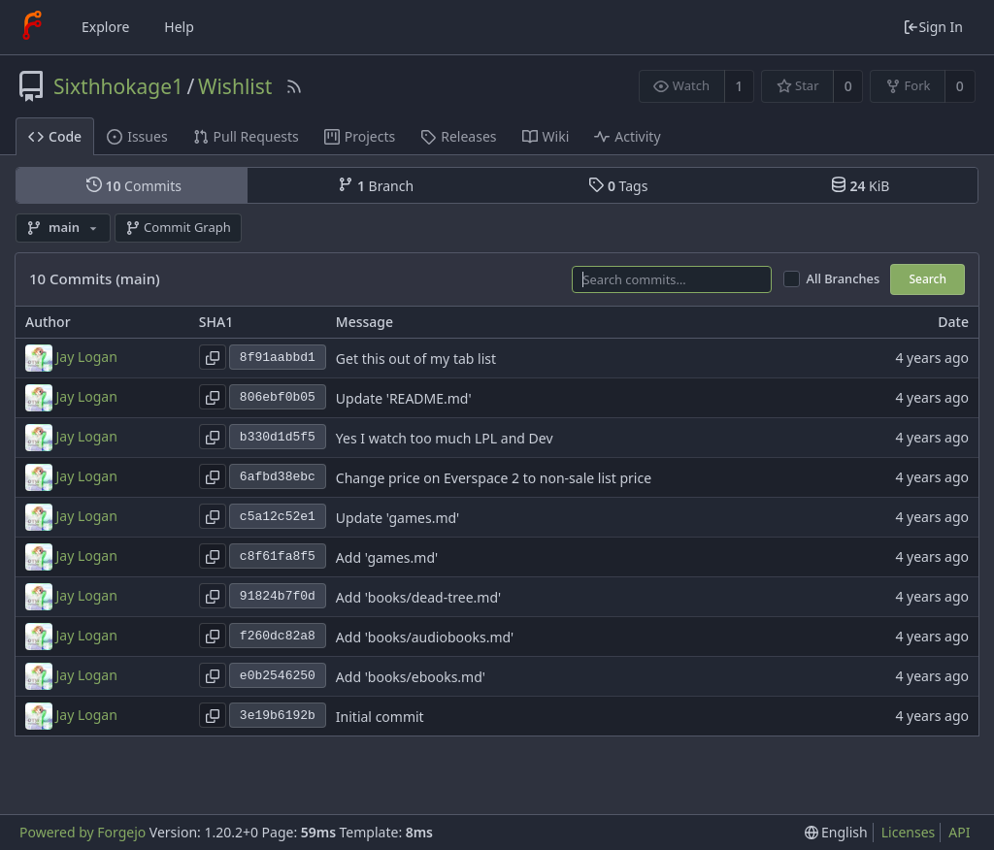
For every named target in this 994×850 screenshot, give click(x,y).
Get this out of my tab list (416, 358)
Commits (134, 185)
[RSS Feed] (294, 86)
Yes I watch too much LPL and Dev (444, 438)
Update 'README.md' (404, 398)
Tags (617, 185)
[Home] (32, 27)
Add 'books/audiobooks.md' (425, 637)
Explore (105, 26)
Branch (376, 185)
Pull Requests (246, 136)
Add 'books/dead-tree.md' (418, 597)
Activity (627, 136)
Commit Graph (178, 227)
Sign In (933, 26)
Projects (359, 136)
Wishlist (235, 86)
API (959, 832)
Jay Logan (86, 356)
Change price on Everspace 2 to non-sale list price (493, 478)
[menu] (836, 832)
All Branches (843, 279)
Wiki (546, 136)
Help (179, 26)
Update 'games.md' (397, 517)
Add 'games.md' (387, 557)
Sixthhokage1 (118, 86)
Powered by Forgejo (82, 832)
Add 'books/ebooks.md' (410, 677)
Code (55, 136)
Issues (137, 136)
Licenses (908, 832)
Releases (458, 136)
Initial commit (380, 716)
